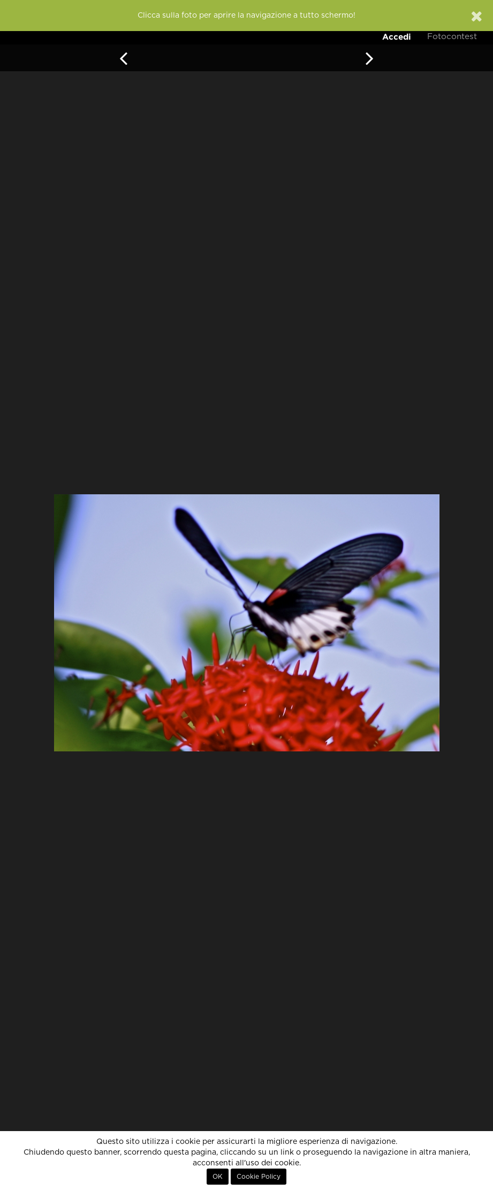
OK (218, 1176)
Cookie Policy (258, 1176)
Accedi (396, 36)
